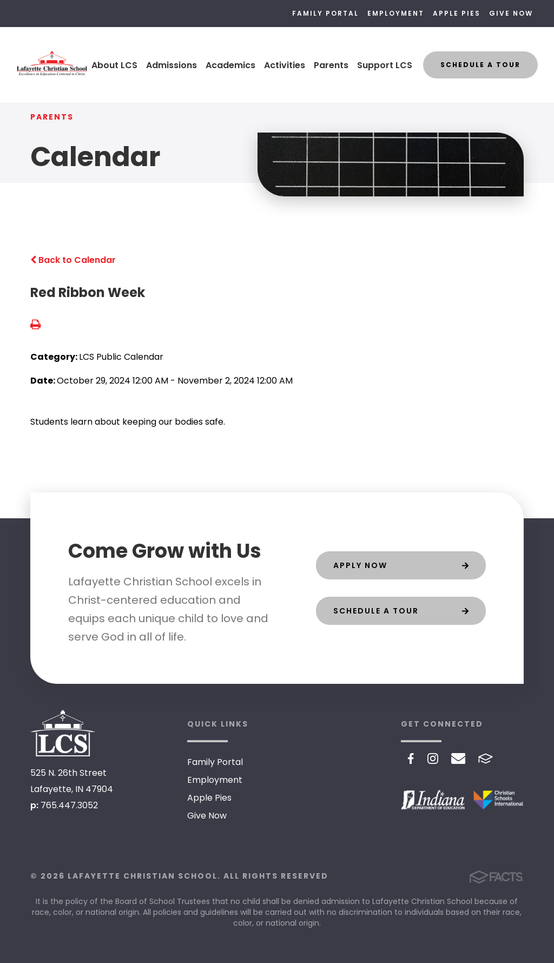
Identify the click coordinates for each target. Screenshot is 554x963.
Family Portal (325, 13)
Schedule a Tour (480, 64)
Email (458, 758)
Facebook (410, 758)
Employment (395, 13)
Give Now (511, 13)
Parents (331, 65)
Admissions (171, 65)
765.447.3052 (69, 805)
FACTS (485, 758)
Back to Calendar (73, 260)
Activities (284, 65)
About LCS (114, 65)
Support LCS (384, 65)
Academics (230, 65)
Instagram (432, 758)
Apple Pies (456, 13)
